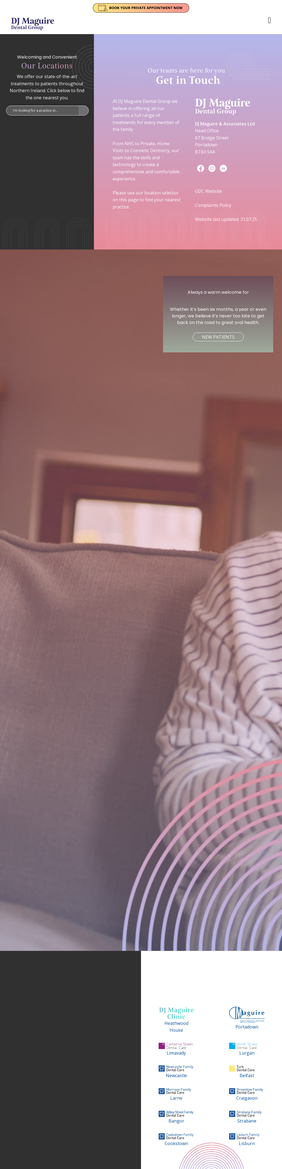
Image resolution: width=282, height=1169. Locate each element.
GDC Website (208, 191)
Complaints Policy (213, 205)
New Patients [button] (218, 337)
